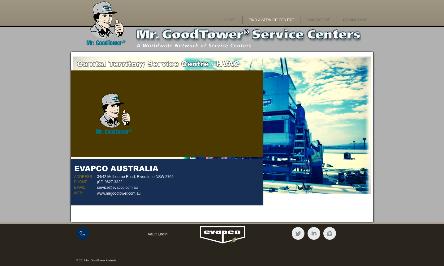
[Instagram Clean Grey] (329, 233)
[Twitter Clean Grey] (298, 233)
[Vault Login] (158, 234)
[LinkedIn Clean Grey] (314, 233)
